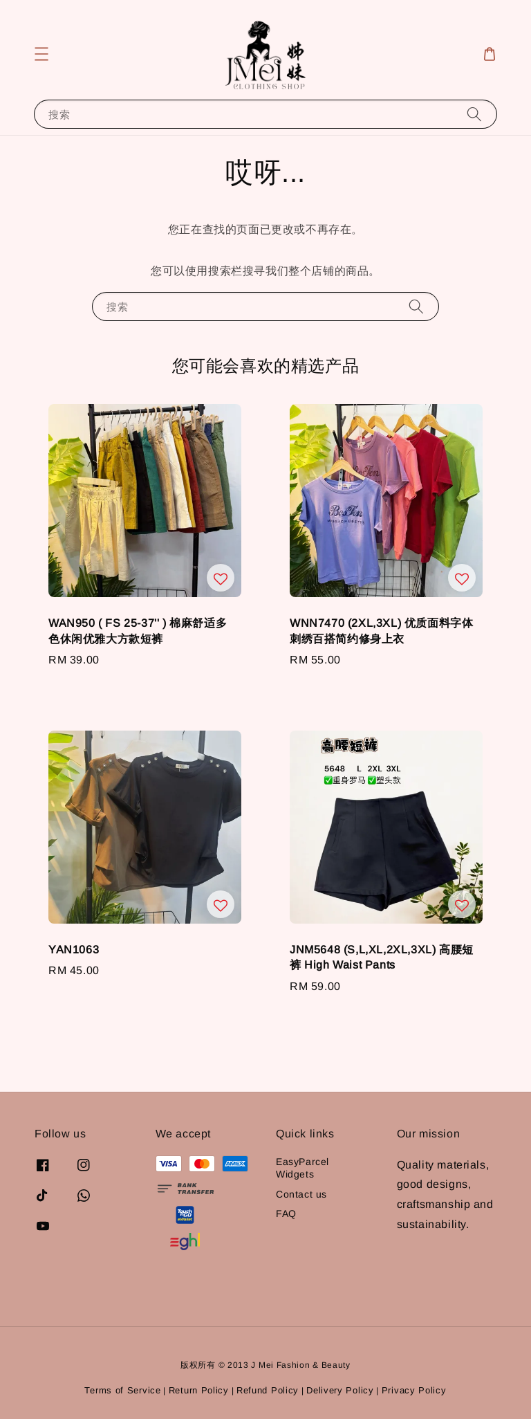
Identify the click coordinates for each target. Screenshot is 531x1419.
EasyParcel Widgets (302, 1168)
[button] (41, 54)
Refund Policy (267, 1390)
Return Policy (199, 1390)
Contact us (301, 1194)
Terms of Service (122, 1390)
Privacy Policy (414, 1390)
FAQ (286, 1213)
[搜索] (474, 113)
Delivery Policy (340, 1390)
